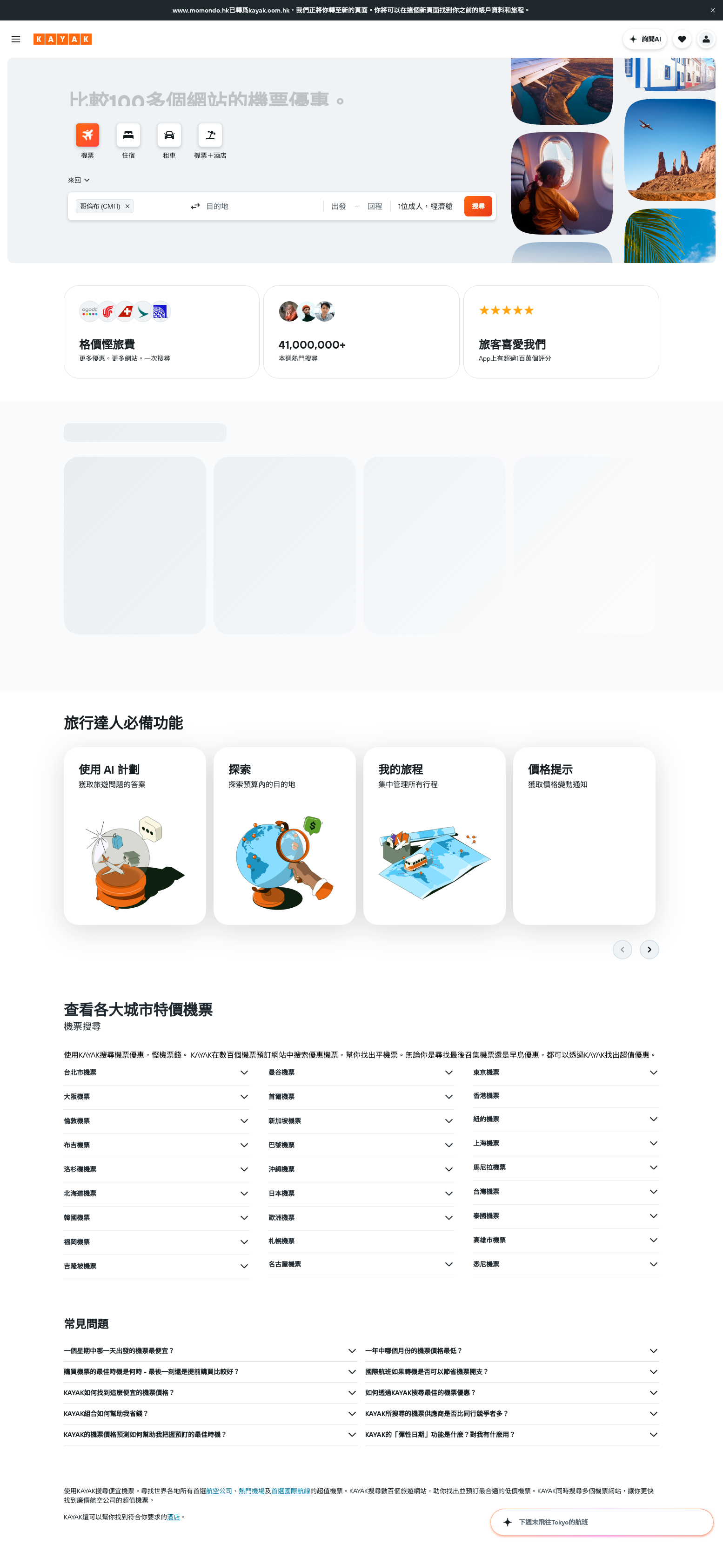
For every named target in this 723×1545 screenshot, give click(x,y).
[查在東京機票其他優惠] (653, 1073)
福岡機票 (77, 1242)
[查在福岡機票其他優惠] (244, 1242)
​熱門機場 (252, 1491)
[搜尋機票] (87, 135)
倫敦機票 (77, 1121)
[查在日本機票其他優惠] (449, 1194)
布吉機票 (77, 1145)
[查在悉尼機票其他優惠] (653, 1264)
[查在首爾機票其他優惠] (449, 1097)
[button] (713, 10)
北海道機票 (80, 1194)
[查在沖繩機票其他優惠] (449, 1169)
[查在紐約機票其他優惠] (653, 1119)
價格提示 (550, 771)
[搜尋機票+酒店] (210, 135)
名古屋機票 (284, 1265)
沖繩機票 (281, 1170)
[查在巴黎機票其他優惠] (449, 1145)
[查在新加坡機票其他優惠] (449, 1121)
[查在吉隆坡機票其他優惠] (244, 1266)
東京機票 (486, 1073)
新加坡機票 (284, 1121)
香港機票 (486, 1096)
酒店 (173, 1517)
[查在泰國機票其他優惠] (653, 1216)
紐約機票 (486, 1119)
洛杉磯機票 (80, 1170)
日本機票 (281, 1194)
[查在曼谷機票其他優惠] (449, 1073)
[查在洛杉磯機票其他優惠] (244, 1169)
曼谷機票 (281, 1073)
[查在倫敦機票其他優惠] (244, 1121)
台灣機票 (486, 1192)
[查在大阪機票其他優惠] (244, 1097)
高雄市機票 (489, 1240)
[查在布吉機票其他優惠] (244, 1145)
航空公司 (219, 1491)
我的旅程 (400, 770)
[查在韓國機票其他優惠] (244, 1218)
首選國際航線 (290, 1491)
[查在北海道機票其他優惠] (244, 1194)
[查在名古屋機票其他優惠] (449, 1264)
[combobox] (79, 180)
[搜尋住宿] (128, 135)
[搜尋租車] (169, 135)
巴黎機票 (281, 1145)
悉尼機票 (486, 1265)
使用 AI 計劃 (109, 770)
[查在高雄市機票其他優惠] (653, 1240)
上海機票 (486, 1144)
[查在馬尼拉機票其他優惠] (653, 1168)
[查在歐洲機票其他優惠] (449, 1218)
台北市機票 (80, 1073)
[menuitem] (87, 141)
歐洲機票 (281, 1218)
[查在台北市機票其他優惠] (244, 1073)
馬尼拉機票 (489, 1168)
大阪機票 (77, 1097)
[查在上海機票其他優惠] (653, 1143)
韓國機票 (77, 1218)
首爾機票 (281, 1097)
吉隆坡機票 (80, 1266)
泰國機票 (486, 1216)
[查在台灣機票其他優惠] (653, 1192)
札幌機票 (281, 1241)
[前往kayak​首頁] (62, 39)
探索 (239, 770)
